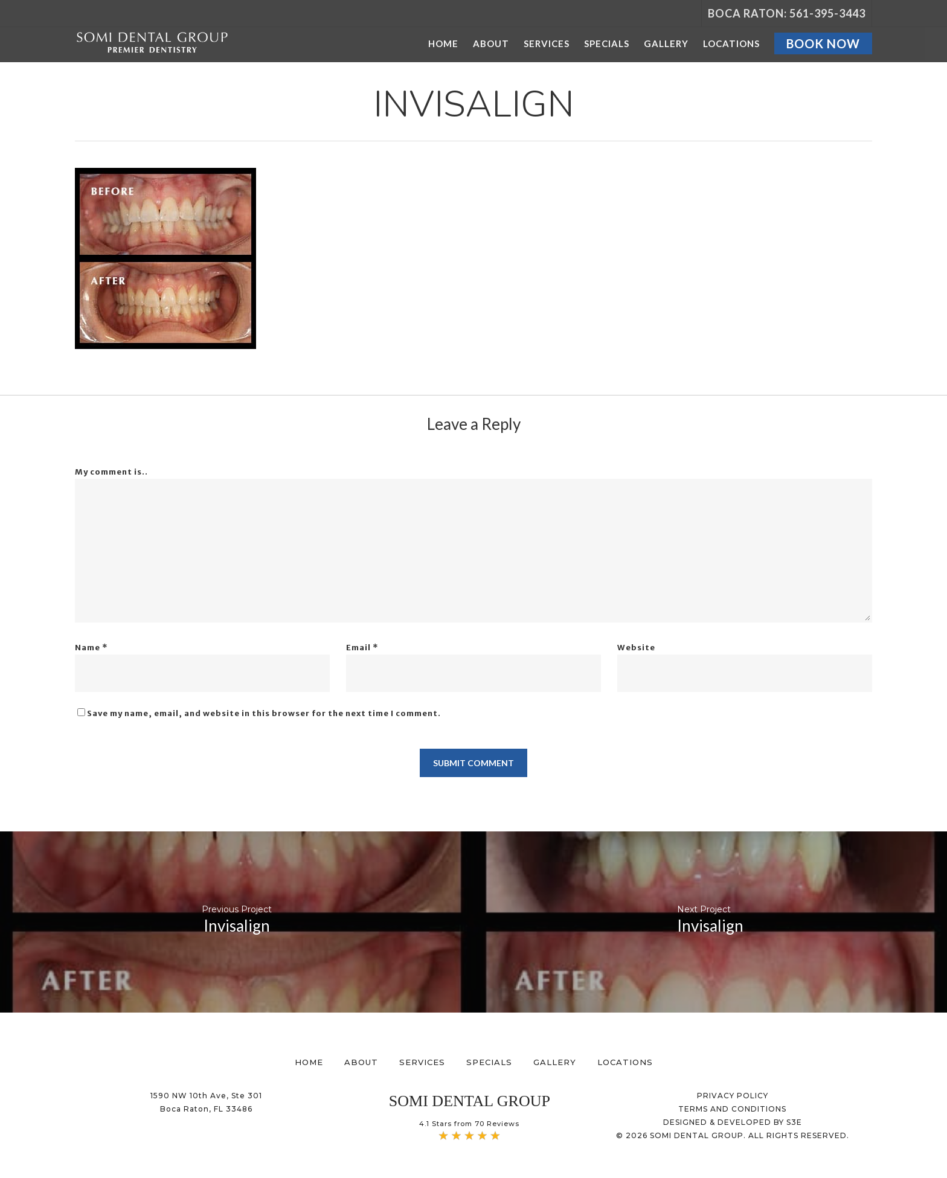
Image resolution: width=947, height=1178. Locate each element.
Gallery (554, 1062)
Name (91, 647)
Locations (625, 1062)
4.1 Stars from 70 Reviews (469, 1123)
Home (309, 1062)
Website (636, 647)
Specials (489, 1062)
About (361, 1062)
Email (362, 647)
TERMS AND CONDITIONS (732, 1108)
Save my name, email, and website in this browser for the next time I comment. (264, 713)
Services (422, 1062)
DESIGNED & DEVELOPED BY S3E (732, 1122)
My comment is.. (111, 472)
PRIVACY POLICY (732, 1095)
